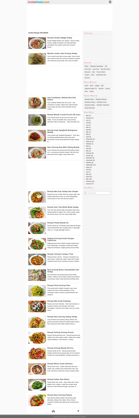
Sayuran (87, 77)
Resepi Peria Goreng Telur (58, 285)
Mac (87, 115)
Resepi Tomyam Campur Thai (60, 254)
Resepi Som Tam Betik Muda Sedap (62, 207)
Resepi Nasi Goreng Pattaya (59, 395)
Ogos (87, 167)
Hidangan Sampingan (96, 66)
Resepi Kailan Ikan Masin (58, 379)
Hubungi (72, 416)
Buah (91, 85)
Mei (87, 127)
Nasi (93, 72)
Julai (87, 122)
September (89, 165)
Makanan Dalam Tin (91, 88)
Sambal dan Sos (101, 75)
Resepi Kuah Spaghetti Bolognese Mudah (62, 131)
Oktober (88, 144)
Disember (89, 158)
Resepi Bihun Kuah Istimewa (60, 364)
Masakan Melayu (90, 105)
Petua (92, 75)
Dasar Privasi (78, 416)
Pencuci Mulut (101, 72)
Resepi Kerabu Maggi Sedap (59, 38)
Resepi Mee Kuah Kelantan (59, 301)
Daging (97, 85)
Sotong (107, 88)
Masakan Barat (89, 99)
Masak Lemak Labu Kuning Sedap (62, 53)
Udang (91, 91)
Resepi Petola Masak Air (58, 223)
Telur (86, 91)
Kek (106, 66)
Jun (87, 120)
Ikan (102, 85)
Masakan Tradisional (103, 105)
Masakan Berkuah (101, 99)
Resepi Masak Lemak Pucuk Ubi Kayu (63, 115)
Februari (88, 118)
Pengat (87, 75)
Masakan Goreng (90, 102)
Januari (88, 155)
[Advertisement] (69, 17)
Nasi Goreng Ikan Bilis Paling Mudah (63, 147)
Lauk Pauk (96, 69)
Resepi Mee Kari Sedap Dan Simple (62, 191)
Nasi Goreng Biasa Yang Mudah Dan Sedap (63, 271)
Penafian (84, 416)
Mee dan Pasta (105, 69)
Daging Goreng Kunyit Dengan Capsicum (60, 239)
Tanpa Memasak (90, 108)
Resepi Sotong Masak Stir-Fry (60, 348)
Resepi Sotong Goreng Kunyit (60, 332)
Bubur (86, 66)
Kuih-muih (88, 69)
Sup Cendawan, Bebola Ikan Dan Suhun (61, 99)
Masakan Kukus (101, 102)
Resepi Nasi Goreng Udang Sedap (62, 317)
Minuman (87, 72)
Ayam (86, 85)
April (87, 129)
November (89, 139)
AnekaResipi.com (65, 416)
